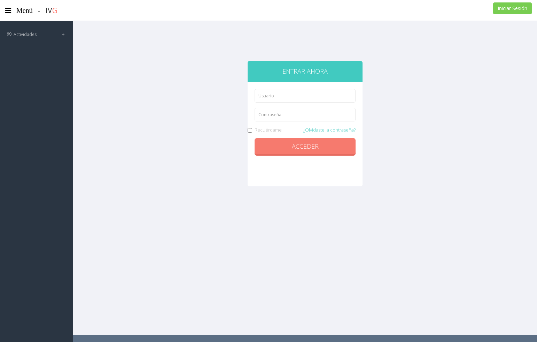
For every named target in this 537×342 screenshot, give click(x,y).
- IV (47, 10)
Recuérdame (305, 130)
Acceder (305, 146)
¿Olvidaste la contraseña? (329, 130)
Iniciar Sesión (512, 8)
